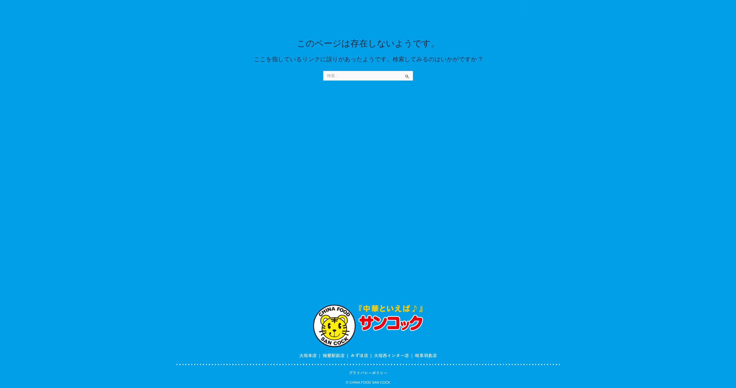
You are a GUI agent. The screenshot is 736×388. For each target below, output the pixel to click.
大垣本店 (308, 355)
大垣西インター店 (391, 355)
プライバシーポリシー (368, 373)
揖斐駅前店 (334, 355)
